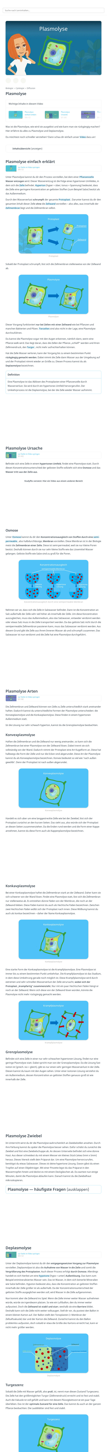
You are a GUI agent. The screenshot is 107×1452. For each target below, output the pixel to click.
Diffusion (31, 88)
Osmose (17, 537)
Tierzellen (44, 328)
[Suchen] (100, 10)
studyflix (56, 3)
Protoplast (65, 199)
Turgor (31, 347)
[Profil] (102, 3)
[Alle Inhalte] (4, 3)
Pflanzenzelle (86, 176)
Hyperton (40, 185)
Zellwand (51, 203)
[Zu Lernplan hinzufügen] (8, 80)
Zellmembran (13, 207)
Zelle (22, 185)
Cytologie (20, 88)
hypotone (44, 1275)
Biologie (9, 88)
